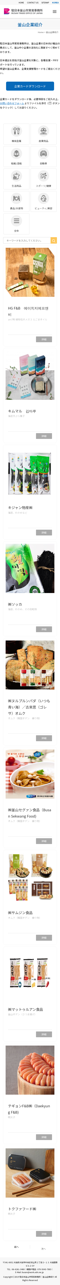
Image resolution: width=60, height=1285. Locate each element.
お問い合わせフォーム (12, 103)
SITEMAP (45, 2)
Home (41, 32)
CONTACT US (32, 2)
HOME (21, 2)
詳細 (44, 339)
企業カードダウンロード (30, 86)
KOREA (55, 2)
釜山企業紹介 (52, 32)
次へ (43, 1248)
